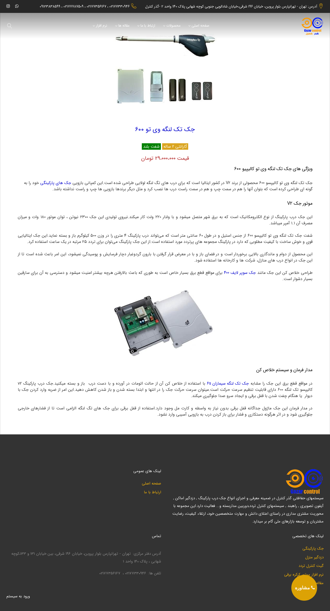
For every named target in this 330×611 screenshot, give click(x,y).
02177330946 (119, 6)
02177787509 (73, 6)
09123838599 (50, 6)
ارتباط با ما (148, 25)
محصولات (173, 25)
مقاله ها (123, 25)
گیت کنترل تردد (311, 566)
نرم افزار (101, 25)
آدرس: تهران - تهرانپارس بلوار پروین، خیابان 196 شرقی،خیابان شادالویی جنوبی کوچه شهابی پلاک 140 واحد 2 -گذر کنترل (231, 6)
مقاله (320, 583)
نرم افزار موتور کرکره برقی (304, 575)
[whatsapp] (17, 6)
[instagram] (8, 6)
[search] (9, 25)
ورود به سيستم (18, 596)
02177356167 (96, 6)
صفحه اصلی (200, 25)
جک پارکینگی (313, 549)
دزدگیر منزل (314, 557)
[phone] (304, 588)
